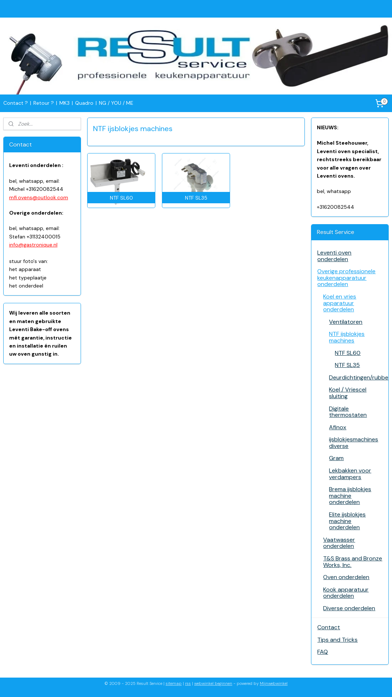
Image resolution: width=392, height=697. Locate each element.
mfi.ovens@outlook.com (38, 197)
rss (188, 683)
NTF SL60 (347, 353)
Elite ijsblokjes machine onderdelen (347, 521)
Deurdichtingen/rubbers (358, 377)
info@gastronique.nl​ (33, 244)
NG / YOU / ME (116, 103)
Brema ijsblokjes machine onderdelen (350, 495)
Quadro (84, 103)
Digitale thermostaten (348, 412)
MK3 (64, 103)
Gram (336, 458)
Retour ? (43, 103)
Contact (328, 627)
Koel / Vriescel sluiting (347, 393)
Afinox (337, 427)
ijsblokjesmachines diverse (353, 442)
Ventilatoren (345, 322)
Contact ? (15, 103)
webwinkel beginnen (213, 683)
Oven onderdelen (346, 577)
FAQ (322, 652)
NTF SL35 (347, 365)
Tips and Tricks (337, 640)
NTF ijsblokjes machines (347, 337)
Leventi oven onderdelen (334, 256)
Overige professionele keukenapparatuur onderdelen (346, 277)
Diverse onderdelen (349, 608)
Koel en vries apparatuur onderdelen (339, 303)
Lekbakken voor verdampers (350, 474)
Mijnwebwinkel (274, 683)
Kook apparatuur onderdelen (346, 593)
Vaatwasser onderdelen (339, 543)
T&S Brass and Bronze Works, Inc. (352, 562)
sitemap (174, 683)
